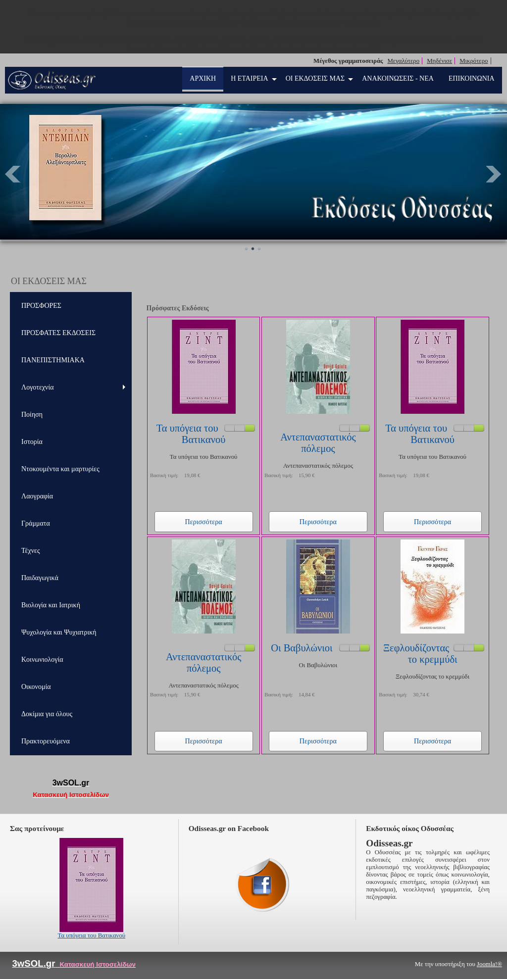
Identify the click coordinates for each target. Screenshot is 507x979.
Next (494, 174)
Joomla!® (489, 964)
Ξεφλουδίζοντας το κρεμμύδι (420, 653)
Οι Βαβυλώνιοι (301, 647)
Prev (13, 174)
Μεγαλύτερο (403, 60)
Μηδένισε (439, 60)
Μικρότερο (473, 60)
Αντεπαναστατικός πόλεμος (317, 443)
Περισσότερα (203, 522)
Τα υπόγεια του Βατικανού (191, 434)
